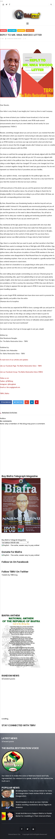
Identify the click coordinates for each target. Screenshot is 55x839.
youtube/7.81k (45, 728)
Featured (12, 30)
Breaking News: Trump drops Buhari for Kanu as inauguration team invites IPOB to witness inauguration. (34, 793)
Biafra (3, 30)
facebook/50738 (9, 728)
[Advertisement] (27, 595)
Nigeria (21, 30)
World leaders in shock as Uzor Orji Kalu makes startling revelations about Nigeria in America (33, 804)
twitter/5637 (27, 728)
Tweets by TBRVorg (9, 575)
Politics (30, 30)
